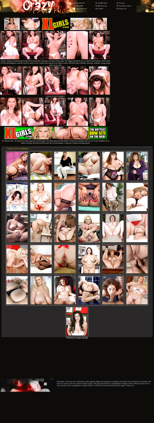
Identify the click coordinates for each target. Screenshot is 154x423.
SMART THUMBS (82, 338)
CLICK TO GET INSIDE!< (55, 96)
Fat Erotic (122, 3)
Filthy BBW (80, 6)
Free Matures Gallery (125, 6)
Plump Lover (123, 8)
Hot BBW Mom (102, 3)
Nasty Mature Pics (82, 8)
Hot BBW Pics (81, 3)
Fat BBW (100, 8)
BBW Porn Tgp (102, 6)
